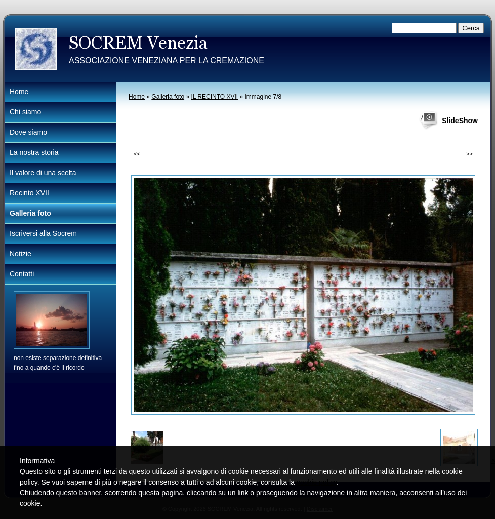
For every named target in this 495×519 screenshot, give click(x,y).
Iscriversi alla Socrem (43, 233)
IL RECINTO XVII (214, 96)
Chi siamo (25, 112)
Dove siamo (28, 132)
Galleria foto (167, 96)
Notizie (20, 254)
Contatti (22, 274)
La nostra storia (34, 152)
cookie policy (317, 482)
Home (137, 96)
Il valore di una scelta (43, 173)
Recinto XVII (29, 193)
